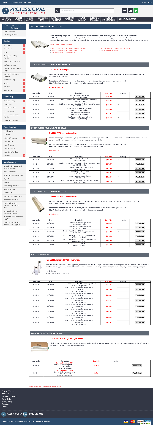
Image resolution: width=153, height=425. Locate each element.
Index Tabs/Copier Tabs (12, 61)
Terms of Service (8, 391)
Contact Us (6, 404)
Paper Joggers (9, 145)
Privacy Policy (7, 401)
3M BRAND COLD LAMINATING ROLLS (65, 52)
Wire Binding (14, 90)
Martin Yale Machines (11, 200)
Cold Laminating (14, 101)
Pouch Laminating (14, 108)
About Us (5, 394)
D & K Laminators (10, 172)
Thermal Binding (14, 80)
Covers (14, 52)
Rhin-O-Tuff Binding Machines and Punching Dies (12, 205)
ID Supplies (7, 104)
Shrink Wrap (14, 155)
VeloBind (14, 87)
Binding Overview (9, 31)
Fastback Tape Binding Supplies (11, 75)
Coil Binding (14, 45)
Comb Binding (14, 49)
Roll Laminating (14, 111)
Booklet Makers (9, 131)
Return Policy (7, 399)
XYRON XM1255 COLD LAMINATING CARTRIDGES (69, 48)
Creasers (7, 134)
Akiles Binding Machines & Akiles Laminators (13, 167)
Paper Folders (8, 141)
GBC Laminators (9, 189)
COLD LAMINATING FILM (109, 50)
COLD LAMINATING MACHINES (61, 44)
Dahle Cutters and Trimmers (13, 175)
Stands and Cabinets (11, 120)
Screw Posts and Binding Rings (12, 70)
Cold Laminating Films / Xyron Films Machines (45, 387)
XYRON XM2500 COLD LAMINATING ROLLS (115, 48)
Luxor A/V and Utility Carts (13, 196)
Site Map (5, 407)
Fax (25, 414)
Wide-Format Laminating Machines (12, 116)
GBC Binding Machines (11, 186)
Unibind (14, 83)
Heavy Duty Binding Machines (10, 57)
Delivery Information (9, 396)
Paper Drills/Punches (11, 152)
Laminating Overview (11, 35)
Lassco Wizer (8, 193)
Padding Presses (9, 148)
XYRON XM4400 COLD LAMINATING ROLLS (67, 50)
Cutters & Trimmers (14, 138)
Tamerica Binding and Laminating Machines (11, 212)
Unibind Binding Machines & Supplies (13, 218)
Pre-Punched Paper (10, 65)
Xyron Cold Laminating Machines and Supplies (12, 223)
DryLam (6, 179)
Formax (6, 182)
